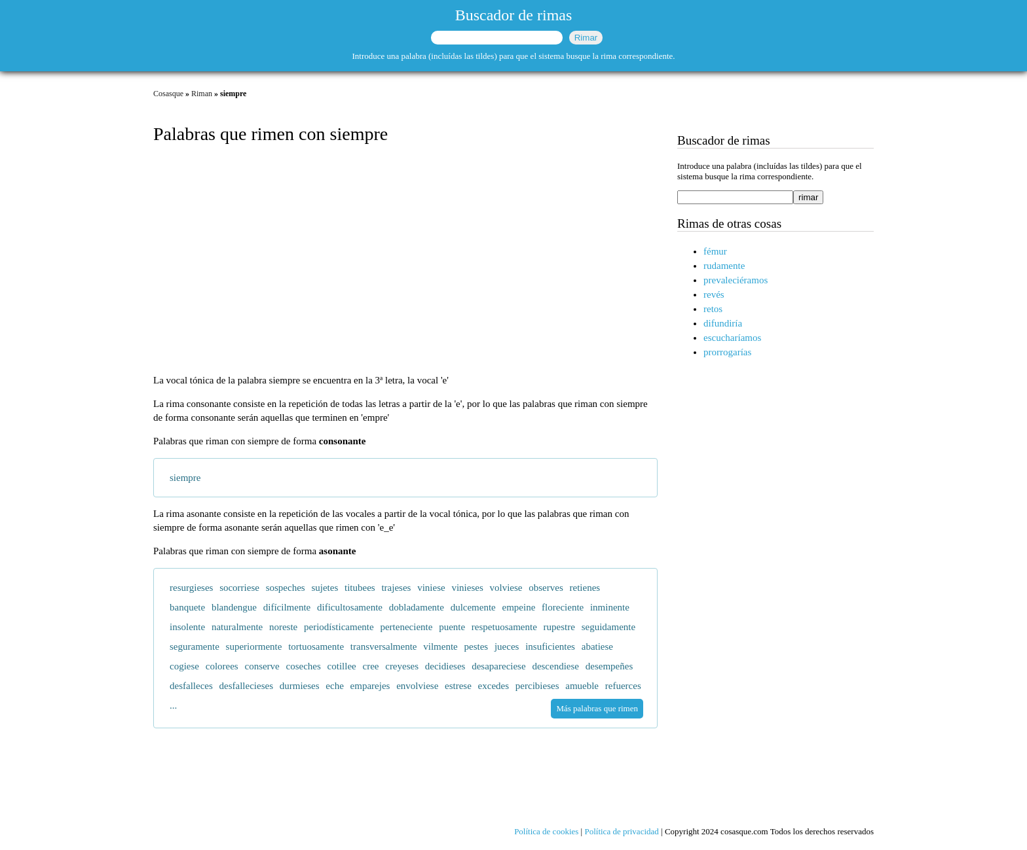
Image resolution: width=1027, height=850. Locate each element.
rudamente (724, 265)
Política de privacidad (621, 831)
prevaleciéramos (735, 280)
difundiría (722, 323)
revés (713, 294)
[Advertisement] (405, 260)
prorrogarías (727, 352)
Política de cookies (546, 831)
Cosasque (168, 93)
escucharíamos (732, 337)
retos (712, 309)
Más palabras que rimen (597, 708)
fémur (715, 251)
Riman (201, 93)
